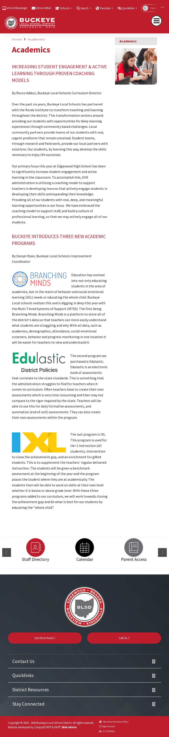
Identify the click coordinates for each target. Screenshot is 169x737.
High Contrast (108, 726)
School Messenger (16, 8)
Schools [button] (65, 8)
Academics (36, 39)
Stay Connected (28, 704)
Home (17, 39)
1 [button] (81, 571)
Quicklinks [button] (128, 8)
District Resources (30, 689)
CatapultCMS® (42, 727)
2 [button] (88, 571)
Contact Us (23, 661)
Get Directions (45, 638)
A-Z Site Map (107, 731)
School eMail (43, 8)
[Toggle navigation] (156, 20)
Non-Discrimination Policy (114, 721)
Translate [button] (105, 8)
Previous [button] (6, 552)
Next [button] (162, 552)
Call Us (124, 638)
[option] (35, 547)
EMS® (57, 727)
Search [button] (85, 8)
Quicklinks (23, 675)
